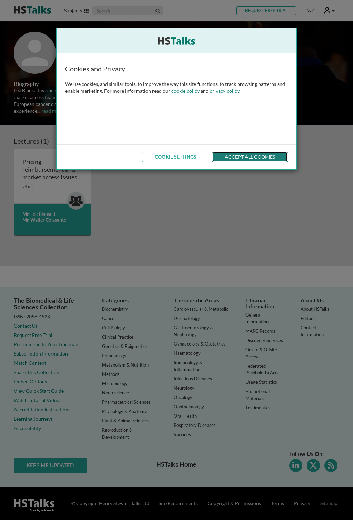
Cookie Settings (175, 157)
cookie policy (185, 91)
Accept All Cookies (250, 157)
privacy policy (224, 91)
